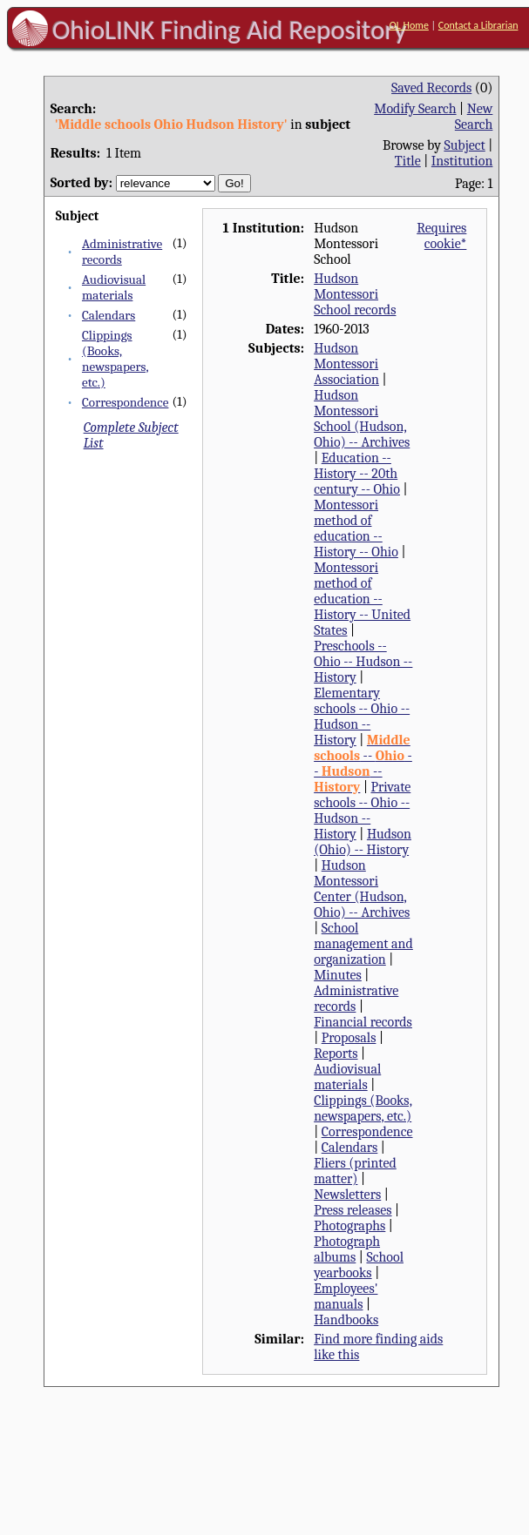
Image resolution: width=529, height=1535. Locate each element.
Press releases (352, 1210)
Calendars (108, 315)
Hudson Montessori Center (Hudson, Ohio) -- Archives (362, 889)
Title (408, 161)
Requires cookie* (441, 236)
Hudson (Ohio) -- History (362, 842)
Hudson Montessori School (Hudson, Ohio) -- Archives (362, 418)
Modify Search (415, 109)
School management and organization (363, 943)
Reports (335, 1053)
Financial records (363, 1022)
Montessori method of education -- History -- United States (362, 599)
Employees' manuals (345, 1296)
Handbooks (346, 1320)
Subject (464, 145)
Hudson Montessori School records (355, 294)
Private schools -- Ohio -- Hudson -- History (362, 810)
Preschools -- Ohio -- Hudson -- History (363, 661)
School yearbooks (359, 1265)
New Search (474, 116)
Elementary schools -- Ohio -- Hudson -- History (362, 716)
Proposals (349, 1038)
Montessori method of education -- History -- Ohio (356, 528)
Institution (462, 161)
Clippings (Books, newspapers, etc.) (115, 358)
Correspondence (125, 402)
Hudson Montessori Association (346, 363)
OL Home (409, 25)
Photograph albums (347, 1249)
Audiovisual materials (114, 287)
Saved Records (431, 88)
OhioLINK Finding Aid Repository (229, 29)
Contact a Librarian (478, 25)
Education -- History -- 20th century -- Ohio (357, 473)
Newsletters (347, 1194)
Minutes (338, 975)
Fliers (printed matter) (355, 1171)
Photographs (349, 1226)
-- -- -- (363, 763)
